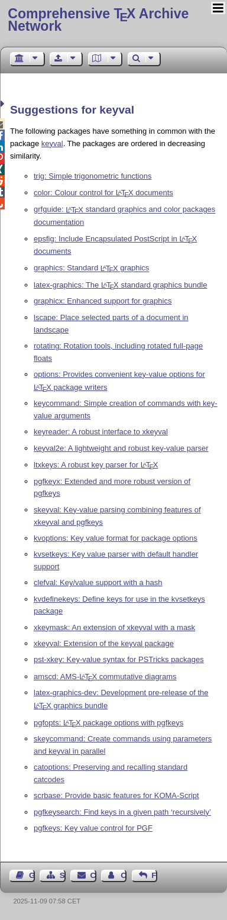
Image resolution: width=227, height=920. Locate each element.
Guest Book (32, 875)
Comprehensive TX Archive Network (98, 20)
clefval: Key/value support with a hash (98, 582)
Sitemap (63, 875)
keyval (52, 143)
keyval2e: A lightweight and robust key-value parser (121, 448)
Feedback (154, 875)
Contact (93, 875)
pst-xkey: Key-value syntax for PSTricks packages (119, 659)
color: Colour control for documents (103, 192)
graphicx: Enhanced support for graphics (102, 300)
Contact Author (124, 875)
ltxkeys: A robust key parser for (96, 464)
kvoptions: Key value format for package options (115, 538)
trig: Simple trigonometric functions (92, 176)
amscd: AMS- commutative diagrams (105, 676)
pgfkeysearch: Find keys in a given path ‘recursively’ (122, 812)
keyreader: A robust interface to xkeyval (101, 431)
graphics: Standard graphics (91, 268)
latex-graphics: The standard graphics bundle (120, 284)
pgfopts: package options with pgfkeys (108, 722)
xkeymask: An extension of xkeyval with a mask (114, 627)
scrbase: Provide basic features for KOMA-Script (116, 795)
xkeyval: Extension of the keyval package (104, 643)
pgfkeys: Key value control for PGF (93, 828)
